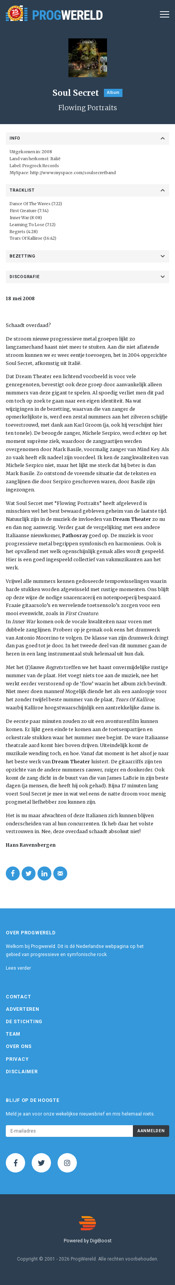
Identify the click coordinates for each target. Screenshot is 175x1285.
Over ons (19, 1046)
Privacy (17, 1059)
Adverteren (22, 1009)
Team (13, 1034)
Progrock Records (40, 165)
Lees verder (18, 968)
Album (113, 92)
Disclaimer (22, 1071)
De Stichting (24, 1021)
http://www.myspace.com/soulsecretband (73, 172)
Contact (18, 997)
